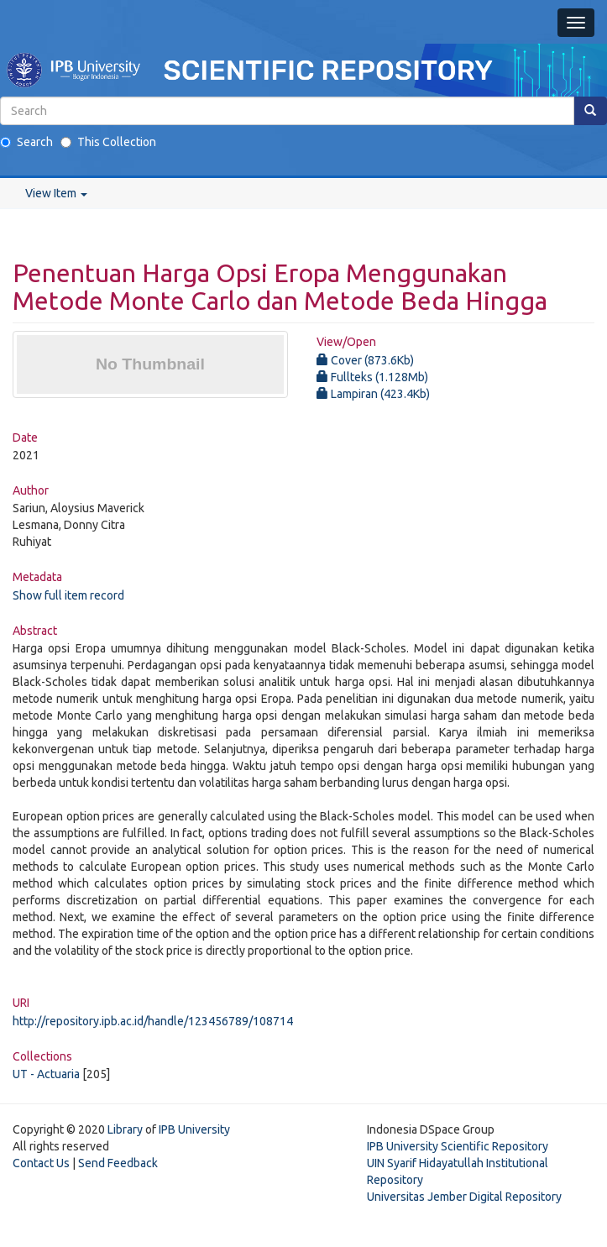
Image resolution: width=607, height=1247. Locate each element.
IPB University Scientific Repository (457, 1146)
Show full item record (68, 595)
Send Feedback (118, 1163)
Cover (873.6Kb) (365, 360)
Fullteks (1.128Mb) (372, 377)
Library (125, 1129)
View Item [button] (56, 193)
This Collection (108, 142)
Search (26, 142)
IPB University (194, 1129)
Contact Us (41, 1163)
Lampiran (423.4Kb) (373, 394)
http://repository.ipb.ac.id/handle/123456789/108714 (153, 1021)
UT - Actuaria (46, 1074)
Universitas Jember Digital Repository (464, 1196)
